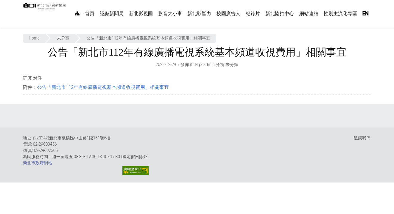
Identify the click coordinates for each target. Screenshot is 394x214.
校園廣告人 (228, 13)
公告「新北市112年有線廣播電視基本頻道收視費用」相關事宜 (103, 87)
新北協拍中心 (279, 13)
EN (365, 13)
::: (69, 3)
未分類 (63, 38)
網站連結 (308, 13)
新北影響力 (199, 13)
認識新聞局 (112, 13)
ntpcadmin (205, 64)
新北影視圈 (141, 13)
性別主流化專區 (340, 13)
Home (34, 38)
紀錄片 (253, 13)
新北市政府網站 (37, 162)
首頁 (89, 13)
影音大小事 (170, 13)
